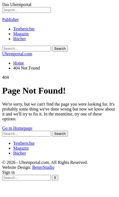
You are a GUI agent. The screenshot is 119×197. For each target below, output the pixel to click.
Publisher (10, 19)
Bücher (19, 38)
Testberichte (24, 29)
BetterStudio (43, 167)
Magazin (21, 33)
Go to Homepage (17, 128)
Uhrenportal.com (17, 53)
